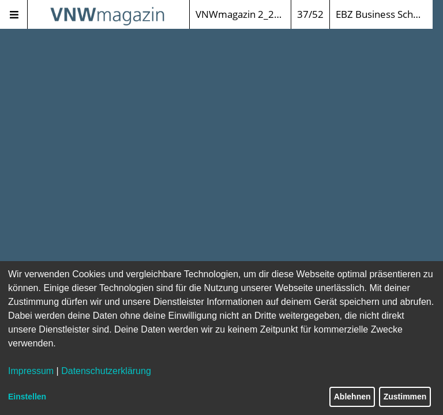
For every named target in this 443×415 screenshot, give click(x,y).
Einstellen (27, 396)
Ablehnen (352, 396)
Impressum (31, 371)
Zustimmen (405, 396)
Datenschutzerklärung (106, 371)
